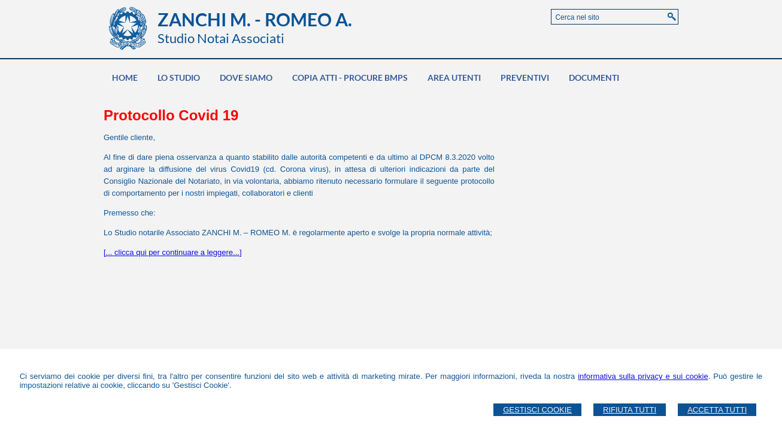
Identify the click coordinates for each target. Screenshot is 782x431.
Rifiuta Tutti (629, 409)
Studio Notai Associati (220, 38)
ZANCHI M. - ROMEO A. (254, 19)
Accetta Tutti (717, 409)
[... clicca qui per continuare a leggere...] (173, 252)
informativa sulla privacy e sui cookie (643, 376)
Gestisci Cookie (537, 409)
